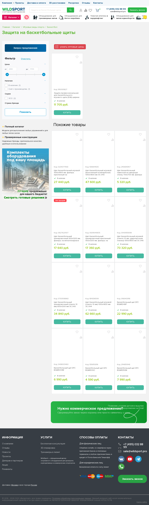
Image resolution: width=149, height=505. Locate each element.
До (27, 69)
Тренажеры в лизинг (50, 452)
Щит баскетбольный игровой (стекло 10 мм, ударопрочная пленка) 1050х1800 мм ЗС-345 (130, 238)
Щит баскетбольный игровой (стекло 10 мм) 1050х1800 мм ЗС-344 (98, 304)
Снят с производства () (19, 89)
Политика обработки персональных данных (71, 498)
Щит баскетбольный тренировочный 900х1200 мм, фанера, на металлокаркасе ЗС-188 (67, 238)
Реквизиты (7, 469)
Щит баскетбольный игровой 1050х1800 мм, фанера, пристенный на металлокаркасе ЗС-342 (67, 172)
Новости (6, 452)
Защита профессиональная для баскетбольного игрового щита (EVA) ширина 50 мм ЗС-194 (66, 95)
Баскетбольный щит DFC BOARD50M (128, 369)
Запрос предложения (25, 48)
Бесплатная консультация (53, 443)
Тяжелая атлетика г (99, 17)
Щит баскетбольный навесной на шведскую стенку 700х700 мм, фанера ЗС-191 (129, 172)
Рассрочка (73, 3)
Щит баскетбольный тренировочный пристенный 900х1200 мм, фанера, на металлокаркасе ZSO (98, 238)
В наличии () (14, 85)
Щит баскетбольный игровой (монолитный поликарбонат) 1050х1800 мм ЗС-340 (98, 172)
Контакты (98, 3)
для (48, 17)
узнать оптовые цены (72, 46)
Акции (5, 465)
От (6, 69)
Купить (67, 112)
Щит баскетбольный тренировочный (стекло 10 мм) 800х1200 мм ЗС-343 (65, 304)
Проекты (19, 3)
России (34, 485)
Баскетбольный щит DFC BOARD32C (96, 369)
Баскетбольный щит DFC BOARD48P (128, 303)
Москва (14, 485)
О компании (7, 443)
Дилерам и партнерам (12, 460)
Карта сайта (142, 502)
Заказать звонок (132, 479)
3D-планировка (48, 448)
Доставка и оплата (36, 3)
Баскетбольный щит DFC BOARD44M (65, 369)
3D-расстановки (57, 3)
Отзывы (86, 3)
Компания (7, 3)
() (12, 98)
